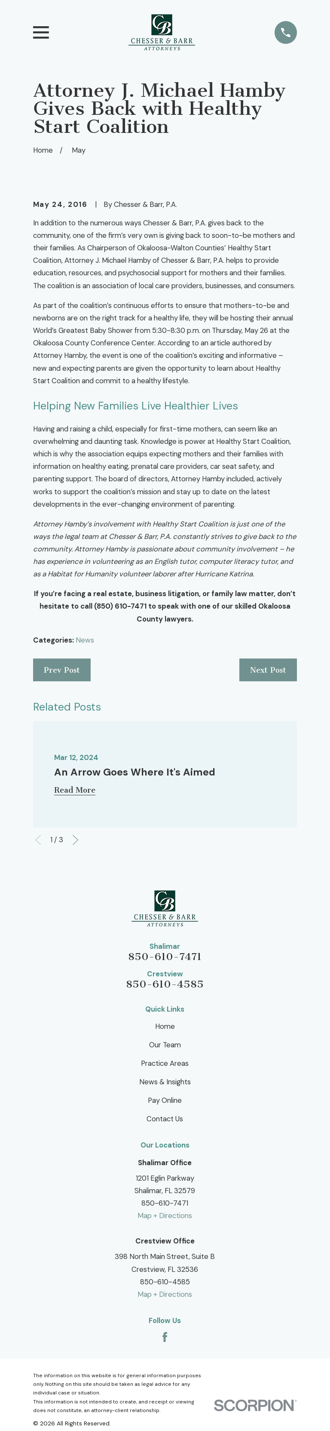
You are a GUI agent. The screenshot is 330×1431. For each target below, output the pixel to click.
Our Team (165, 1044)
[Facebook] (165, 1337)
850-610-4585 (165, 984)
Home (165, 1026)
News (85, 640)
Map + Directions (165, 1215)
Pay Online (165, 1100)
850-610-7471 (165, 956)
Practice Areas (165, 1063)
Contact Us (165, 1118)
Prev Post (62, 670)
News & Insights (165, 1081)
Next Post (268, 670)
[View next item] (75, 840)
